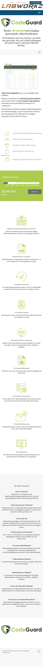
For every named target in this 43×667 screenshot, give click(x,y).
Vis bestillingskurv (35, 2)
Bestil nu (35, 192)
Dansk (12, 2)
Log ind (18, 2)
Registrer (24, 2)
